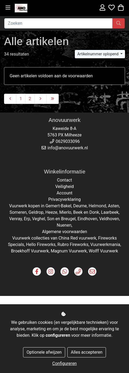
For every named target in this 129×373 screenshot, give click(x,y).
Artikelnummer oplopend (98, 54)
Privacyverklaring (64, 199)
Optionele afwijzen (44, 352)
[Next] (40, 99)
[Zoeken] (58, 23)
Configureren (64, 363)
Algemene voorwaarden (64, 231)
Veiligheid (64, 186)
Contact (64, 180)
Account (64, 192)
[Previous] (10, 99)
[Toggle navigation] (8, 7)
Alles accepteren (86, 352)
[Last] (52, 99)
